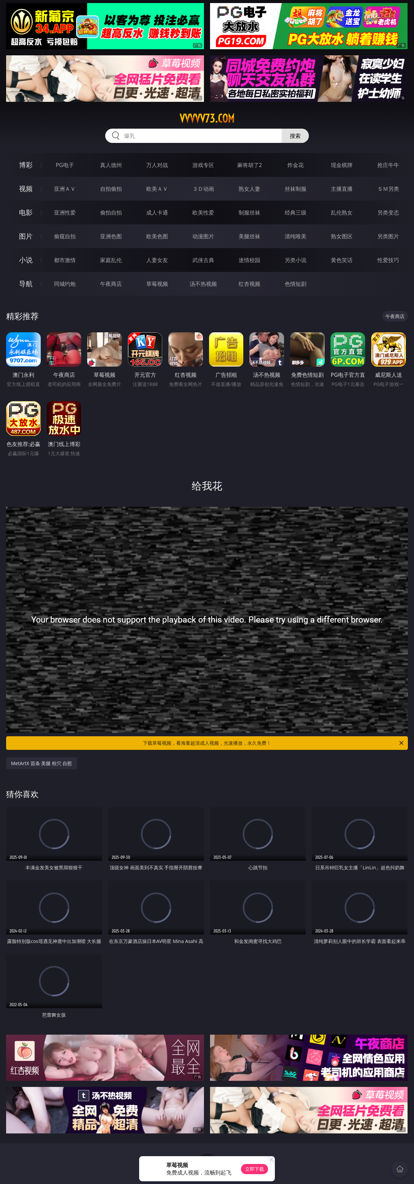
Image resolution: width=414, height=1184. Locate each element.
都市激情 (65, 260)
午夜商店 (111, 284)
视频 (26, 188)
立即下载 (254, 1169)
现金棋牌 (342, 165)
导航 (26, 283)
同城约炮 (65, 284)
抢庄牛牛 (388, 165)
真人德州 (111, 165)
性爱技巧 (388, 260)
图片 (26, 236)
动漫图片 (203, 236)
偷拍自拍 (111, 212)
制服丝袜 (249, 212)
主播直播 (342, 188)
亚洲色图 (111, 236)
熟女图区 (342, 236)
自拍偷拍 (111, 188)
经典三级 (295, 212)
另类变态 (388, 212)
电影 (26, 212)
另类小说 (295, 260)
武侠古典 (203, 260)
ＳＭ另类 (388, 188)
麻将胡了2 (249, 165)
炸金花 (295, 165)
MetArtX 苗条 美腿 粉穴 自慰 (41, 763)
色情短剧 (295, 284)
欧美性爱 (203, 212)
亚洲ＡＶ (65, 188)
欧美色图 (157, 236)
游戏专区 (203, 165)
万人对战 (157, 165)
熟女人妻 (249, 188)
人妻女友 (157, 260)
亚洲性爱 (65, 212)
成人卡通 (157, 212)
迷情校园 (249, 260)
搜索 (295, 136)
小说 (26, 259)
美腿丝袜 (249, 236)
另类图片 (388, 236)
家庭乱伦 (111, 260)
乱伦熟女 (342, 212)
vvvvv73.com (207, 118)
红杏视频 (249, 284)
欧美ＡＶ (157, 188)
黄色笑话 (342, 260)
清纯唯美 (295, 236)
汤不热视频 (203, 284)
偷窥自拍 (65, 236)
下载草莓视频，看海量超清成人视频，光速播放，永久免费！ (273, 743)
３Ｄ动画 (203, 188)
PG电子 (65, 165)
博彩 (26, 164)
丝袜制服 (295, 188)
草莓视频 (157, 284)
